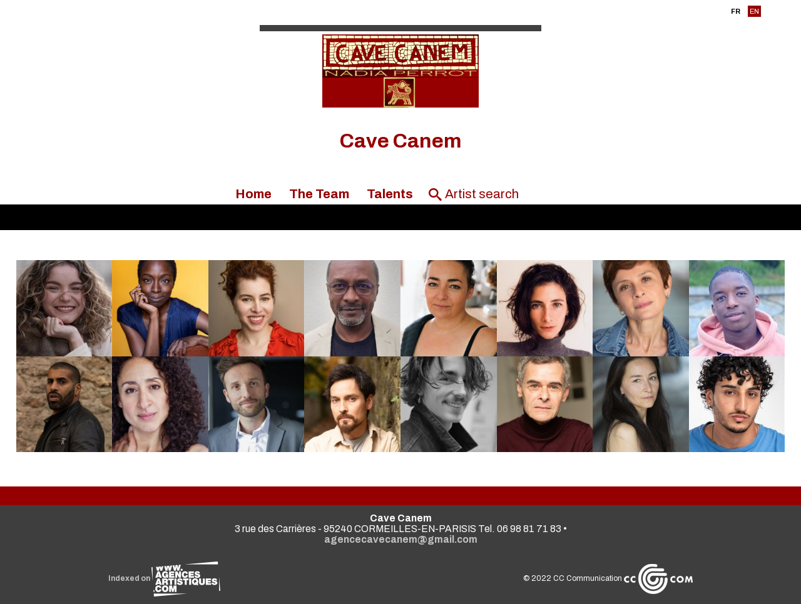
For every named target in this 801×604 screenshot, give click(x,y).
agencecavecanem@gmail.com (400, 539)
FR (735, 11)
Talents (390, 194)
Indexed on (164, 578)
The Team (319, 194)
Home (253, 194)
